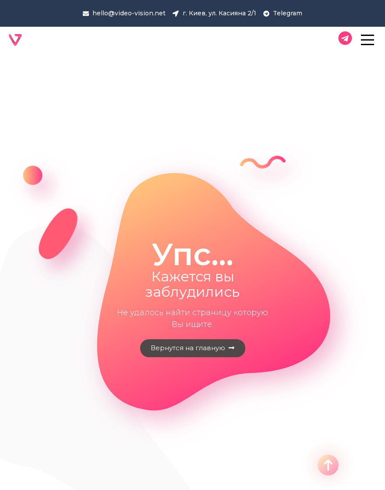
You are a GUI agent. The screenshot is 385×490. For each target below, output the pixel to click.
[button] (192, 348)
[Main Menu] (370, 40)
